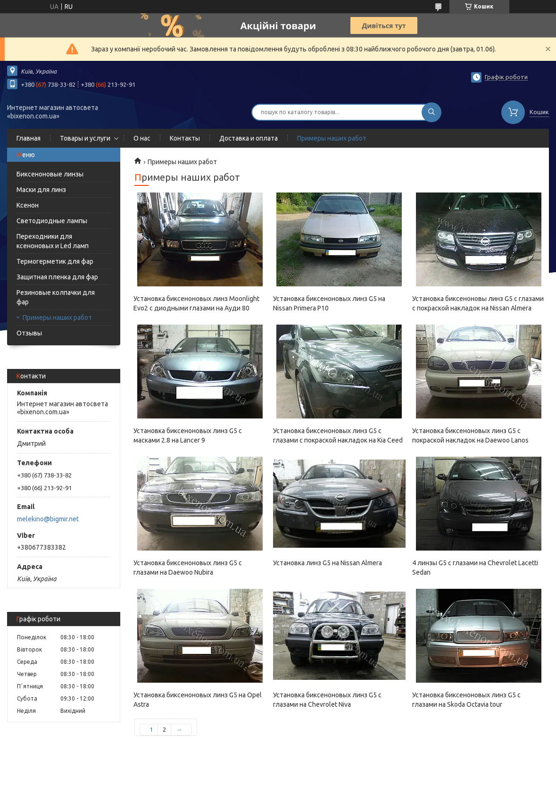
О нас (141, 138)
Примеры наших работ (331, 138)
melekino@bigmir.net (48, 519)
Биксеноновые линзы (50, 174)
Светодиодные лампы (52, 221)
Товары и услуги (85, 138)
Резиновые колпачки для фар (56, 297)
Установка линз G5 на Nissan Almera (327, 563)
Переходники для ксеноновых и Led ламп (53, 241)
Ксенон (28, 205)
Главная (29, 138)
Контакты (185, 138)
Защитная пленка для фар (57, 277)
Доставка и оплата (248, 138)
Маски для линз (41, 189)
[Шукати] (431, 112)
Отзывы (29, 333)
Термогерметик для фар (55, 261)
